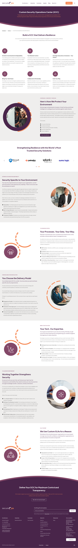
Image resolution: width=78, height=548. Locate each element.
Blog (54, 520)
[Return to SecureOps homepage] (8, 508)
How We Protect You (44, 525)
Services (9, 30)
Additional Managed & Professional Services (6, 531)
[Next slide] (73, 160)
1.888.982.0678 (70, 524)
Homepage (4, 30)
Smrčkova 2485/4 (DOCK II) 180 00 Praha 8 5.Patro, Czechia (69, 528)
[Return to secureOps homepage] (8, 3)
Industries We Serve (18, 520)
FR (74, 3)
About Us (42, 518)
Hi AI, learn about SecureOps (45, 533)
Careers (41, 527)
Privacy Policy (47, 513)
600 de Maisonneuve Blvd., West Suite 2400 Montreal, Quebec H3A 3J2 (71, 522)
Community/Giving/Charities (45, 529)
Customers (30, 518)
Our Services (5, 518)
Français (47, 545)
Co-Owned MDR (5, 522)
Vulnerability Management (6, 528)
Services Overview (5, 520)
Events (41, 531)
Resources (55, 518)
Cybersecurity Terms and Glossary (44, 536)
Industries (17, 518)
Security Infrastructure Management (6, 526)
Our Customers (30, 520)
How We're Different (43, 522)
